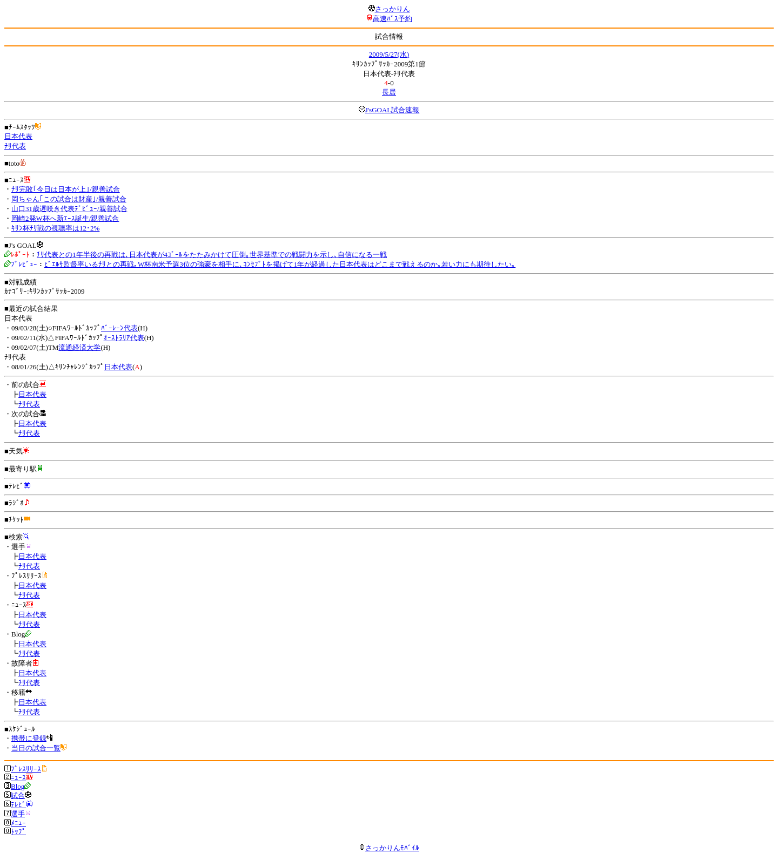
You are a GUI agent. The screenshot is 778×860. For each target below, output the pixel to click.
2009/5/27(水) (389, 54)
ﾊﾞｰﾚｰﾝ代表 (119, 328)
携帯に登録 (28, 738)
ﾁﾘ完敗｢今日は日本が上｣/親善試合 (65, 189)
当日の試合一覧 (36, 748)
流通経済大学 (79, 347)
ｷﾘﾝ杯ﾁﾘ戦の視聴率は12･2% (55, 228)
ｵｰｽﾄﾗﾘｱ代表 (124, 338)
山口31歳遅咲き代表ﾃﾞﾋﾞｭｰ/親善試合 (69, 209)
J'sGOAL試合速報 (392, 110)
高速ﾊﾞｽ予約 (392, 19)
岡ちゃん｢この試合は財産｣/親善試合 (68, 199)
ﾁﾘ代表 (15, 146)
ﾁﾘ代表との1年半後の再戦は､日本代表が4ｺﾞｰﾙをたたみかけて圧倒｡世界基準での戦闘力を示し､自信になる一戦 (212, 254)
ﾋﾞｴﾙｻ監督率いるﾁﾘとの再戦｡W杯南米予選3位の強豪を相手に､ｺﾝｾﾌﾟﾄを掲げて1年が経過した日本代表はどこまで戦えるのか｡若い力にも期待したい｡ (279, 264)
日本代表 (18, 136)
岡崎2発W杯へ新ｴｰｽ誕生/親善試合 (65, 218)
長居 (389, 92)
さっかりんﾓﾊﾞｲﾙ (389, 848)
